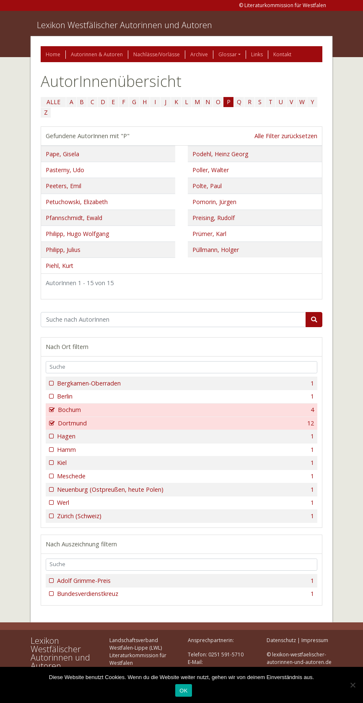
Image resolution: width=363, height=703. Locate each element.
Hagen (184, 436)
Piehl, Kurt (59, 266)
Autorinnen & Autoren (97, 54)
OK (183, 690)
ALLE (53, 102)
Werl (184, 502)
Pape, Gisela (62, 154)
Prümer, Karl (209, 234)
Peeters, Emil (63, 186)
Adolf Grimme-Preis (184, 580)
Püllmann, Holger (215, 250)
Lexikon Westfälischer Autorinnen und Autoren (124, 25)
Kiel (184, 462)
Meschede (184, 476)
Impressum (314, 640)
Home (53, 54)
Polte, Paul (207, 186)
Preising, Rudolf (213, 218)
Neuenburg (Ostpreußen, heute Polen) (184, 489)
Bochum (185, 409)
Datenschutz (281, 640)
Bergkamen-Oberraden (184, 383)
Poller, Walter (210, 170)
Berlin (184, 396)
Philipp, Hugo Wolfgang (77, 234)
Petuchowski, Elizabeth (77, 202)
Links (257, 54)
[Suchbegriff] (173, 319)
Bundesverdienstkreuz (184, 593)
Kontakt (282, 54)
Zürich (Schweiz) (184, 516)
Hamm (184, 449)
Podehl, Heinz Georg (220, 154)
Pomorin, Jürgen (214, 202)
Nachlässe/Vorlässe (156, 54)
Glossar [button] (227, 54)
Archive (199, 54)
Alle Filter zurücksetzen (285, 136)
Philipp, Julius (63, 250)
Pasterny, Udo (65, 170)
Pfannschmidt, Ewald (74, 218)
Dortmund (185, 423)
